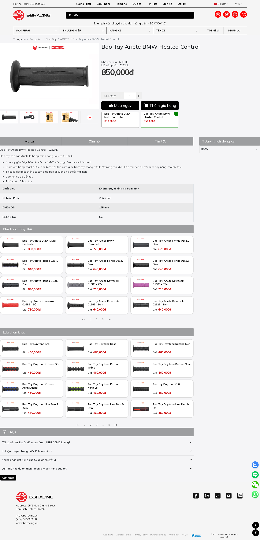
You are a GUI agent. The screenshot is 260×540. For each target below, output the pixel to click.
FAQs (185, 534)
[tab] (30, 141)
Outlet (136, 3)
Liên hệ (167, 3)
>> (110, 319)
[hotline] (36, 3)
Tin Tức (152, 3)
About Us (108, 534)
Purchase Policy (158, 534)
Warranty (174, 534)
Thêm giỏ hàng (160, 105)
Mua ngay (120, 105)
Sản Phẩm (103, 3)
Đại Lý (182, 3)
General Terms (123, 534)
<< (83, 319)
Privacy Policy (140, 534)
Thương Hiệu (82, 3)
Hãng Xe (121, 3)
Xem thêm (8, 477)
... (103, 425)
